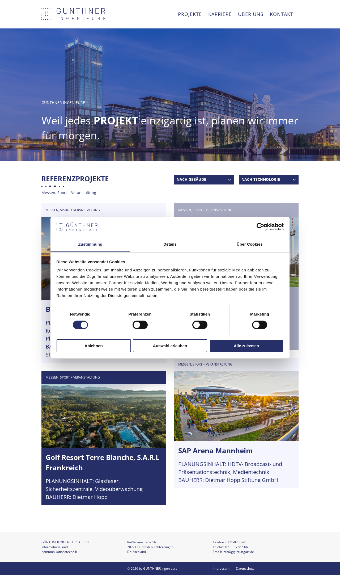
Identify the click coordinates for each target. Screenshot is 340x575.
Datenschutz (245, 568)
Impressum (221, 568)
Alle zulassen (246, 345)
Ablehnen (93, 345)
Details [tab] (170, 244)
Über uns (251, 14)
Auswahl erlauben (170, 345)
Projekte (190, 14)
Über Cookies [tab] (250, 244)
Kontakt (281, 14)
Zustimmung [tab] (90, 244)
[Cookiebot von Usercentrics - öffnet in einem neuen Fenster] (260, 227)
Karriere (220, 14)
